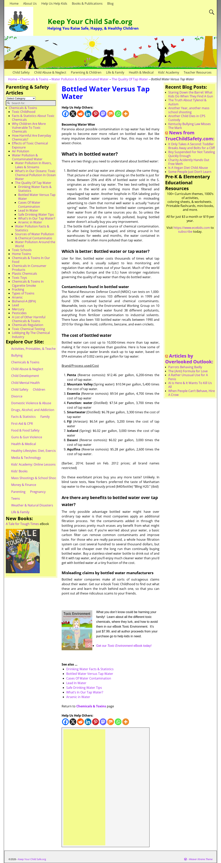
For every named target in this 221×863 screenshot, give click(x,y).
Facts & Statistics (23, 416)
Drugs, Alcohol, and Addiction (32, 410)
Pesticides (19, 313)
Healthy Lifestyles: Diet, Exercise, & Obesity (42, 451)
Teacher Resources (198, 72)
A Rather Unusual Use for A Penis (188, 377)
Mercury (18, 309)
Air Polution (20, 151)
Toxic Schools (22, 250)
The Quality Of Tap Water (130, 79)
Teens (15, 498)
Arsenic (17, 297)
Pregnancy (38, 492)
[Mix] (110, 113)
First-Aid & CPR (22, 423)
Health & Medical (141, 72)
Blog (110, 3)
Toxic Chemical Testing (28, 329)
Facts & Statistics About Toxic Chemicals (33, 118)
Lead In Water (76, 683)
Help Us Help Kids (54, 3)
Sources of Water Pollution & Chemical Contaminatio (34, 236)
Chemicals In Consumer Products (29, 268)
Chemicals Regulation (27, 325)
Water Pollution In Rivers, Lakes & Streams (33, 165)
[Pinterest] (95, 113)
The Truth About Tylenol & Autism (187, 102)
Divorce (16, 396)
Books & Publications (87, 3)
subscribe (185, 231)
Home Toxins (21, 254)
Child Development (25, 376)
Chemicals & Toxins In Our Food (31, 260)
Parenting (18, 492)
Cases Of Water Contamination (88, 678)
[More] (125, 113)
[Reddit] (80, 113)
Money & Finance (23, 485)
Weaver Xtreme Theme (200, 859)
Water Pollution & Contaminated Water (80, 79)
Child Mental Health (25, 383)
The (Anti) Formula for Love (188, 371)
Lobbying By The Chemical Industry (31, 335)
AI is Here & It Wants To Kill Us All (190, 385)
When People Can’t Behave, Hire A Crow (191, 393)
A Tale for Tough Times (22, 524)
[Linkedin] (88, 113)
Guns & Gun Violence (26, 437)
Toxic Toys (19, 277)
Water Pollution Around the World (35, 244)
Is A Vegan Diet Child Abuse (188, 168)
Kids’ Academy (168, 72)
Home (14, 3)
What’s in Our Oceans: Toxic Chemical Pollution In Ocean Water (35, 175)
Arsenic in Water (78, 697)
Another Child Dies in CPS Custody (186, 118)
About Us (30, 3)
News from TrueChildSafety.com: (189, 135)
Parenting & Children (86, 72)
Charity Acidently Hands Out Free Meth (188, 162)
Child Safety (21, 72)
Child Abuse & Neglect (50, 72)
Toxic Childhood (23, 112)
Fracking (18, 289)
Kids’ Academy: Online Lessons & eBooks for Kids (46, 464)
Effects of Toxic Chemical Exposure (30, 145)
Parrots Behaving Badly (185, 367)
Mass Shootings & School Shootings (37, 478)
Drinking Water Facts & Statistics (90, 669)
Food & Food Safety (25, 430)
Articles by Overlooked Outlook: (189, 359)
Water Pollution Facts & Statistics (32, 228)
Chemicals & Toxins (34, 79)
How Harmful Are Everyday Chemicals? (31, 137)
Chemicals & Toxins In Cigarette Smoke (28, 283)
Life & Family (115, 72)
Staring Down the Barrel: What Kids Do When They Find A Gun (190, 94)
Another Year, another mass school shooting (188, 110)
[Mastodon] (103, 113)
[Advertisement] (84, 787)
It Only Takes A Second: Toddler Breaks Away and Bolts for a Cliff (191, 146)
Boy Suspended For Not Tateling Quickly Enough (191, 154)
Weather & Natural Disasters (32, 505)
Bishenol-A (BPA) (24, 301)
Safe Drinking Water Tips (84, 687)
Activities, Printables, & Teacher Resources (42, 349)
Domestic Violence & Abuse (31, 403)
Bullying (17, 355)
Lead (15, 305)
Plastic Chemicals (24, 273)
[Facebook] (65, 113)
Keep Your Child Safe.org (90, 21)
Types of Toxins (23, 293)
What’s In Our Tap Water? (84, 692)
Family (45, 416)
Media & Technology (26, 458)
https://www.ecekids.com (191, 228)
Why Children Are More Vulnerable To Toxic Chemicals (29, 128)
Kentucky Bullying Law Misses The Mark (189, 126)
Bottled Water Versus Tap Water (89, 674)
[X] (73, 113)
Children (39, 389)
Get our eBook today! (124, 645)
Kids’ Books (19, 471)
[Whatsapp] (118, 113)
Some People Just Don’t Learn (189, 172)
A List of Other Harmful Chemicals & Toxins (28, 319)
